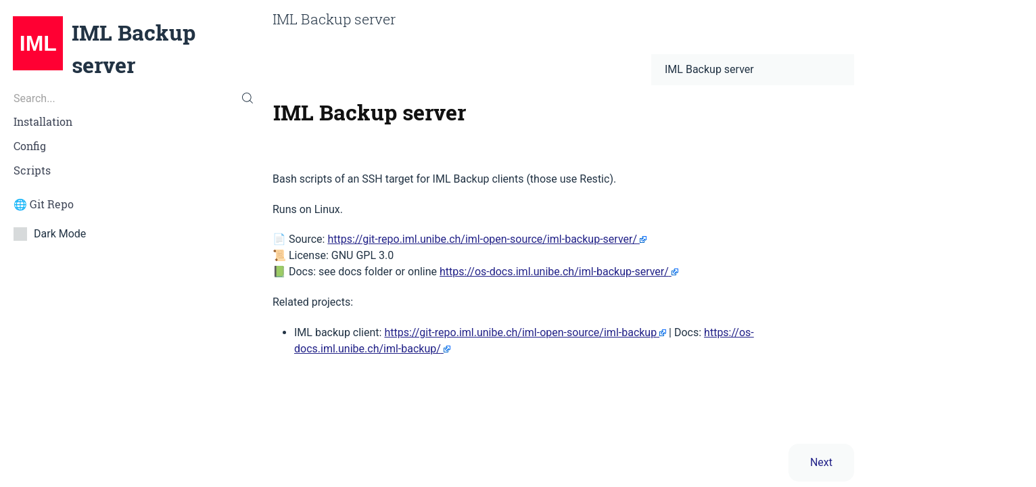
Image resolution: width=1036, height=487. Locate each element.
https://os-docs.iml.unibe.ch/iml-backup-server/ (554, 271)
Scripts (32, 170)
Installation (43, 121)
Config (30, 146)
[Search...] (129, 98)
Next (821, 462)
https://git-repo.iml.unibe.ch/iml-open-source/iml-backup (520, 332)
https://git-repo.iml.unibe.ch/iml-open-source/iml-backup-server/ (482, 239)
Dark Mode (54, 233)
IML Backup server (133, 49)
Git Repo (52, 204)
